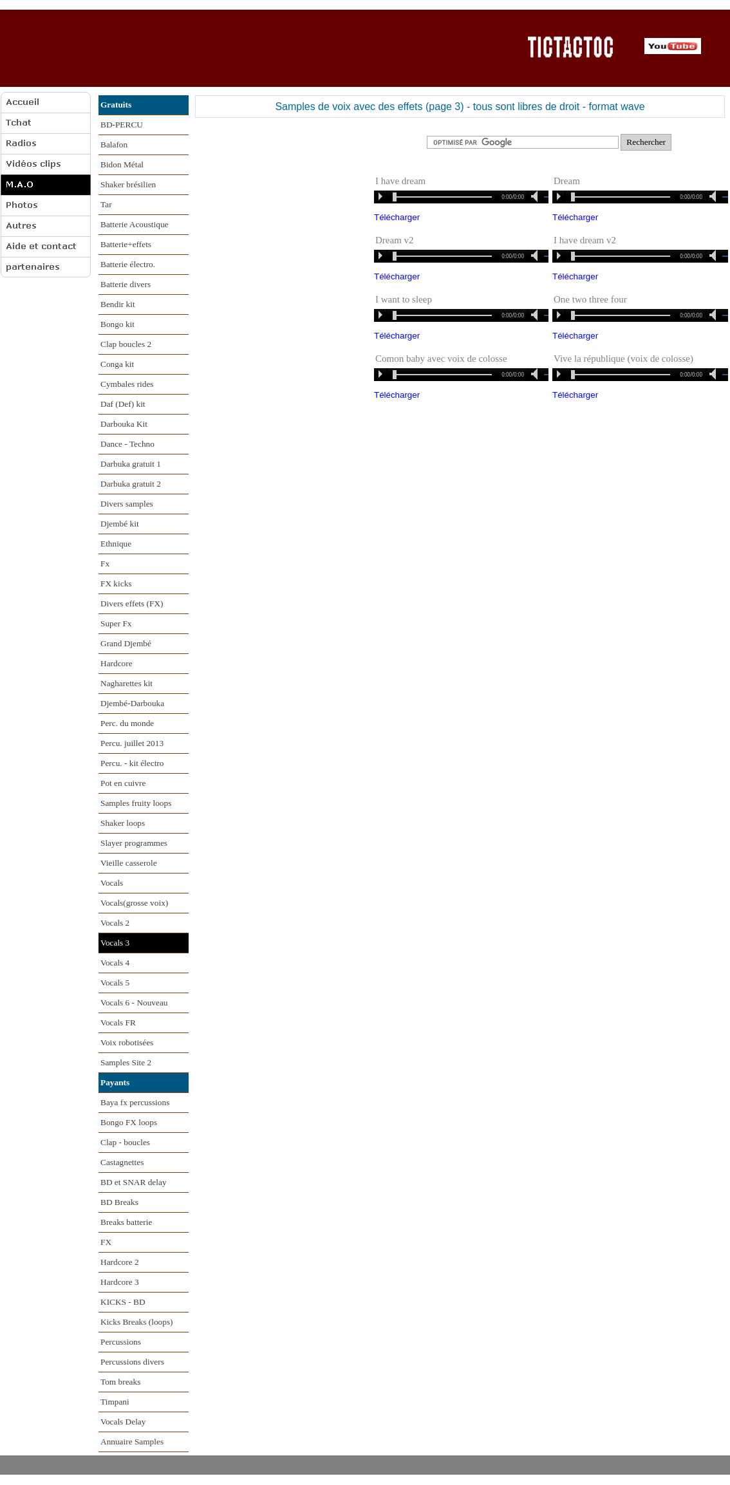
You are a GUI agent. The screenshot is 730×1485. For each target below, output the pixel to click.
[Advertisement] (259, 48)
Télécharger (397, 217)
